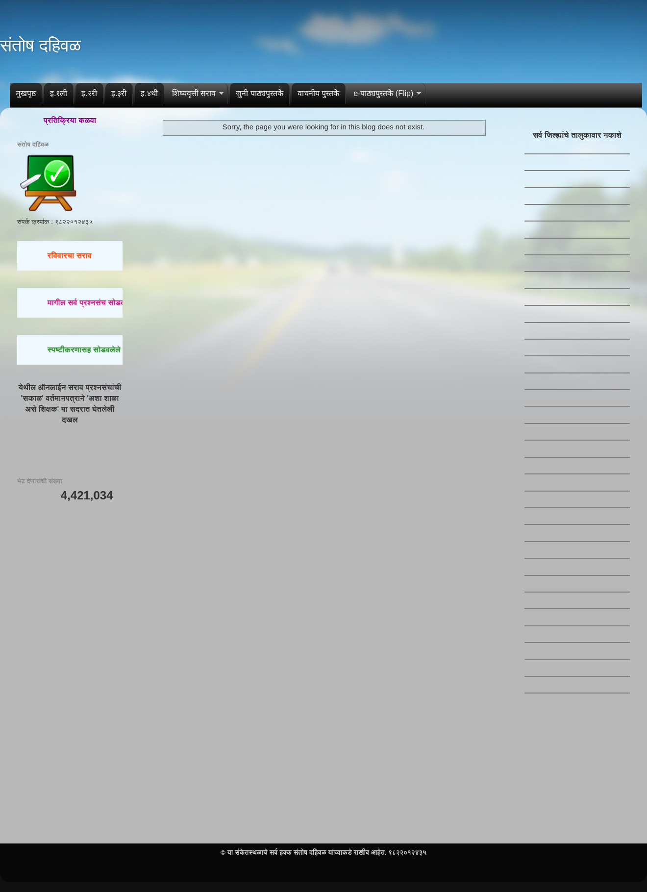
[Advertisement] (70, 567)
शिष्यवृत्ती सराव (194, 93)
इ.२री (89, 93)
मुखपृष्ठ (26, 93)
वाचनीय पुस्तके (318, 93)
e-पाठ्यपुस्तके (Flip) (383, 93)
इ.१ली (58, 93)
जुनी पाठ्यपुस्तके (259, 93)
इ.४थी (149, 93)
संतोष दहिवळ (40, 45)
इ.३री (118, 93)
